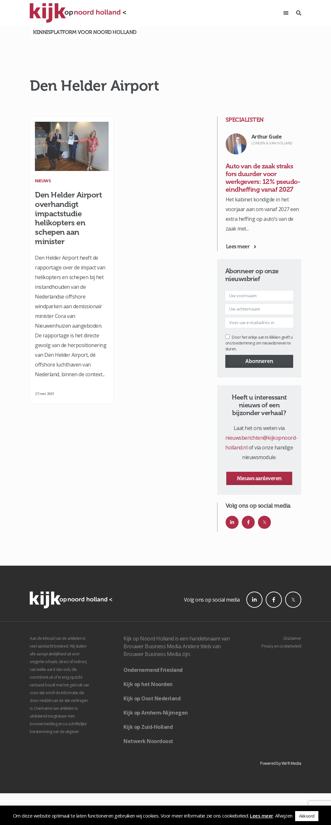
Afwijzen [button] (284, 815)
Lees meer (261, 815)
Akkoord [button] (307, 816)
